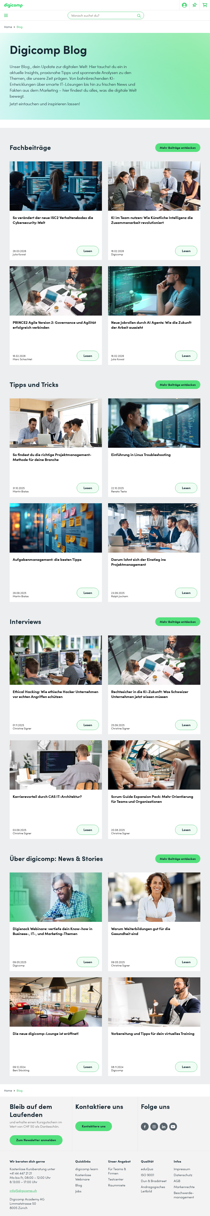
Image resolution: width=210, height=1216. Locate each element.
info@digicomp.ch (23, 1190)
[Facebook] (145, 1126)
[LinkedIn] (164, 1126)
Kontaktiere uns (93, 1126)
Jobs (78, 1191)
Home (8, 27)
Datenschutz (183, 1175)
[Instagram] (154, 1126)
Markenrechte (184, 1187)
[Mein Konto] (184, 5)
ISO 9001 (147, 1175)
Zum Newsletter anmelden (36, 1139)
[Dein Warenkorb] (205, 5)
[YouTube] (173, 1126)
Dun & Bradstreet (154, 1181)
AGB (177, 1181)
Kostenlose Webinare (83, 1177)
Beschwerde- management (184, 1195)
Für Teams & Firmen (117, 1171)
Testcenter (115, 1179)
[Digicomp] (13, 5)
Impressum (182, 1169)
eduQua (147, 1169)
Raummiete (116, 1185)
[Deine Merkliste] (194, 5)
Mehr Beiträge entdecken (178, 147)
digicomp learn (86, 1169)
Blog (78, 1185)
